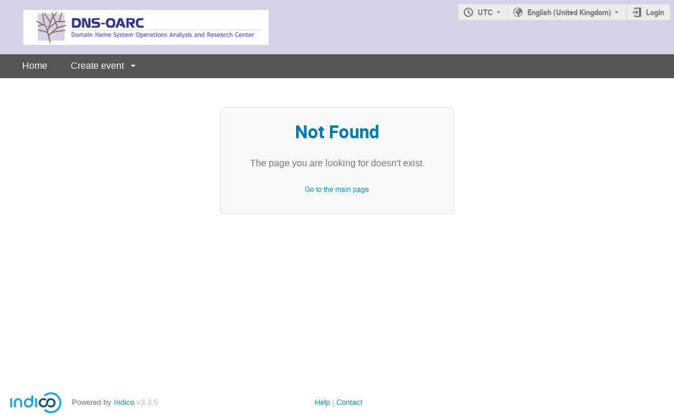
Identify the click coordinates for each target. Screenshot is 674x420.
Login (655, 12)
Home (34, 66)
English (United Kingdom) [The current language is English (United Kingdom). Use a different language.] (569, 12)
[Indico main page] (134, 27)
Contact (349, 402)
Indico (124, 402)
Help (322, 402)
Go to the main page (337, 189)
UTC (485, 12)
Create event (97, 66)
